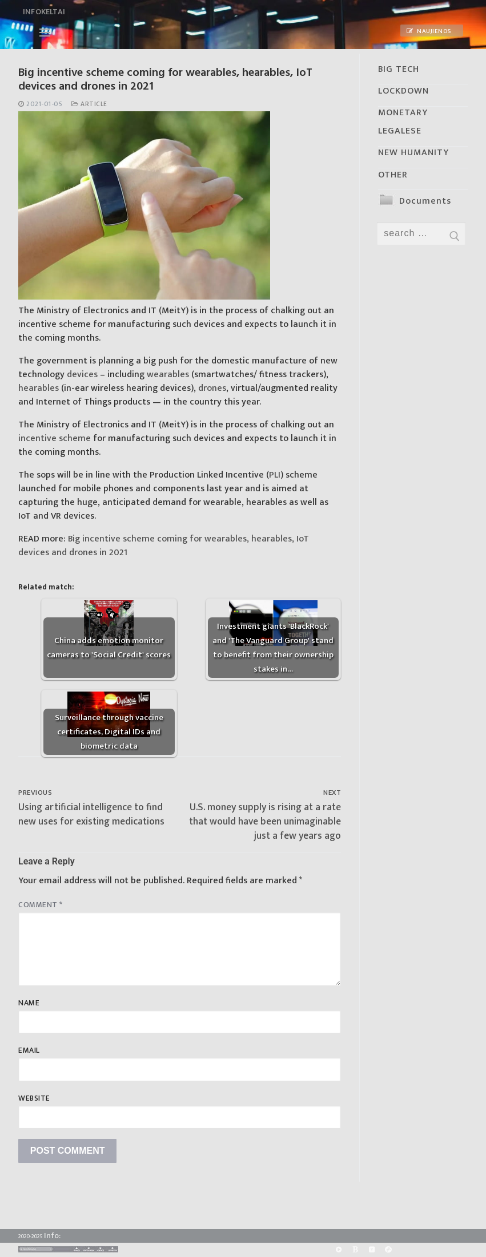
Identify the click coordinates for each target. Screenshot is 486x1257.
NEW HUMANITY (413, 152)
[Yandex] (371, 1249)
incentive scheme (54, 438)
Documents (425, 201)
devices (82, 374)
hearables (38, 388)
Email (29, 1050)
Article (89, 104)
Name (28, 1003)
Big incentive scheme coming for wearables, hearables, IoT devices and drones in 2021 (163, 545)
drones (212, 388)
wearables (168, 374)
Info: (52, 1235)
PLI (274, 475)
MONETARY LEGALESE (403, 122)
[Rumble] (338, 1249)
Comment (40, 905)
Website (34, 1098)
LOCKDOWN (403, 91)
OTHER (393, 175)
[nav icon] (45, 33)
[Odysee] (388, 1249)
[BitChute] (355, 1249)
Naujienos (429, 31)
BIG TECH (398, 69)
